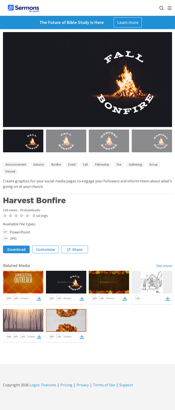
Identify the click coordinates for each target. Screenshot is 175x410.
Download (16, 249)
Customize (45, 249)
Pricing (66, 384)
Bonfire (56, 164)
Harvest (10, 171)
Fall (85, 164)
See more (164, 265)
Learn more (127, 22)
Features (48, 384)
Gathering (135, 164)
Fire (119, 164)
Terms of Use (104, 384)
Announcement (15, 164)
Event (72, 164)
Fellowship (102, 164)
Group (153, 164)
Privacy (83, 384)
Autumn (38, 164)
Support (126, 384)
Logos (34, 384)
